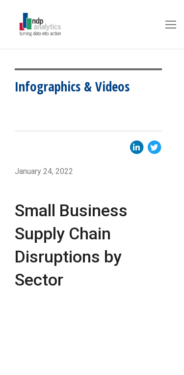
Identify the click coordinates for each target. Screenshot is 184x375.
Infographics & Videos (72, 86)
